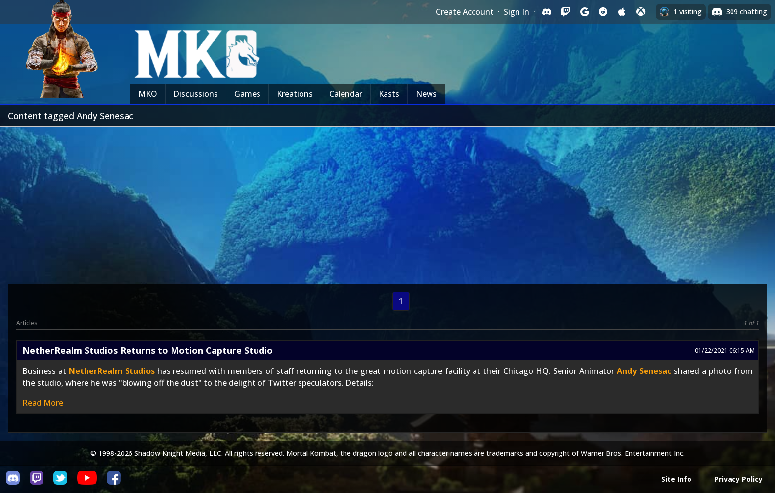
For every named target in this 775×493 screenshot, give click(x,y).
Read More (42, 402)
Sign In (516, 11)
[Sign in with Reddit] (603, 11)
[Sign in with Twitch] (565, 11)
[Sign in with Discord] (546, 11)
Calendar (345, 93)
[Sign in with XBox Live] (640, 11)
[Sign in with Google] (584, 11)
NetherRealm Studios (112, 371)
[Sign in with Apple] (621, 11)
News (426, 93)
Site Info (676, 479)
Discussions (195, 93)
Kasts (389, 93)
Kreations (295, 93)
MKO (147, 93)
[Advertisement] (387, 201)
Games (247, 93)
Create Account (465, 11)
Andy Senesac (644, 371)
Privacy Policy (738, 479)
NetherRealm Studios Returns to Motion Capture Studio (147, 350)
